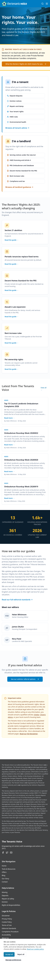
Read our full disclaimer (29, 734)
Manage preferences (13, 960)
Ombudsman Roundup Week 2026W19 (21, 486)
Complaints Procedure (10, 932)
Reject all (20, 954)
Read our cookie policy (35, 949)
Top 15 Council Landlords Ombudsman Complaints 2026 (21, 405)
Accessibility (6, 935)
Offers (4, 872)
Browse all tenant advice (17, 128)
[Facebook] (3, 852)
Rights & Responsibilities (11, 905)
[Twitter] (7, 852)
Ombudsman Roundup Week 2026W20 (21, 460)
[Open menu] (46, 3)
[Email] (11, 852)
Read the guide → (11, 240)
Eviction (5, 902)
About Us (5, 938)
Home (4, 866)
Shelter (36, 715)
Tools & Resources (8, 869)
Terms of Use (7, 925)
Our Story (5, 878)
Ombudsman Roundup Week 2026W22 (21, 433)
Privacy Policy (7, 919)
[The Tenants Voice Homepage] (14, 3)
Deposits (5, 895)
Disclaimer (6, 916)
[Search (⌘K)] (42, 4)
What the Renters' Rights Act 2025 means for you (25, 64)
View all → (43, 389)
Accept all (9, 954)
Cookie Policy (7, 922)
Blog (3, 875)
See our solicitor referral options (25, 679)
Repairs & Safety (8, 899)
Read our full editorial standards (17, 599)
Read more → (9, 418)
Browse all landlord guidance (19, 187)
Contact (5, 882)
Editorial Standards (9, 928)
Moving (4, 892)
